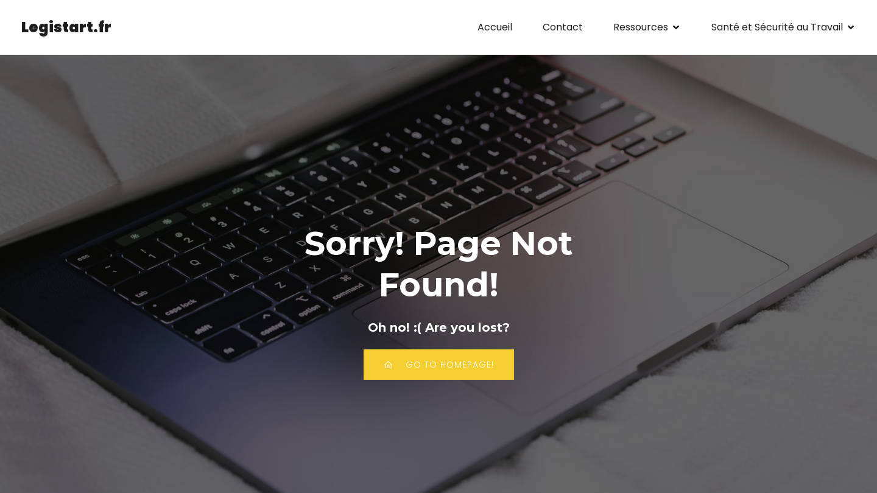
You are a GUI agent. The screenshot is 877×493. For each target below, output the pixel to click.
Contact (563, 27)
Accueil (494, 27)
